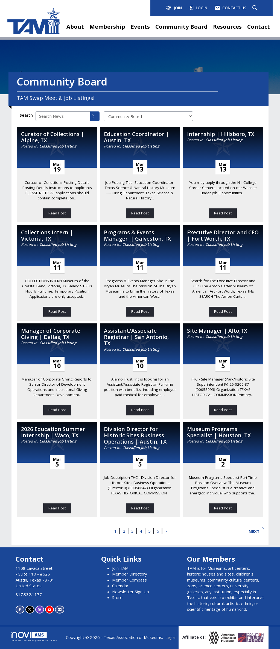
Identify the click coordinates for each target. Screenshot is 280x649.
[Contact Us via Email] (59, 609)
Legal (170, 637)
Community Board (181, 26)
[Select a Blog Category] (148, 116)
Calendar (120, 585)
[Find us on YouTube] (49, 609)
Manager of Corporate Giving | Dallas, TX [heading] (50, 334)
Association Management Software (34, 637)
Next (256, 530)
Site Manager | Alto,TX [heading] (217, 331)
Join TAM (120, 568)
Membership (107, 26)
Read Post (57, 213)
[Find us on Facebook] (20, 609)
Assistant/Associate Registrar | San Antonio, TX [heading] (136, 337)
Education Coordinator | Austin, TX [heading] (136, 137)
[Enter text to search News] (63, 116)
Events (140, 26)
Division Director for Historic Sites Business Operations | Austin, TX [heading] (135, 435)
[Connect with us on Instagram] (39, 609)
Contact (258, 26)
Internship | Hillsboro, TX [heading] (220, 134)
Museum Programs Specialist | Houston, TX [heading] (219, 432)
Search (26, 115)
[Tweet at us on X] (29, 609)
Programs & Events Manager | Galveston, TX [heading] (137, 235)
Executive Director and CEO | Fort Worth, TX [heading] (223, 235)
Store (117, 597)
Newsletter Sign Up (130, 591)
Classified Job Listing (57, 146)
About (75, 26)
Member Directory (129, 574)
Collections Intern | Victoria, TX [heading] (47, 235)
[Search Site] (255, 8)
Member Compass (129, 580)
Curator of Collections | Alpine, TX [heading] (52, 137)
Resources (227, 26)
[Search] (95, 116)
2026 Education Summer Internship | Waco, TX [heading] (53, 432)
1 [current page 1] (115, 531)
